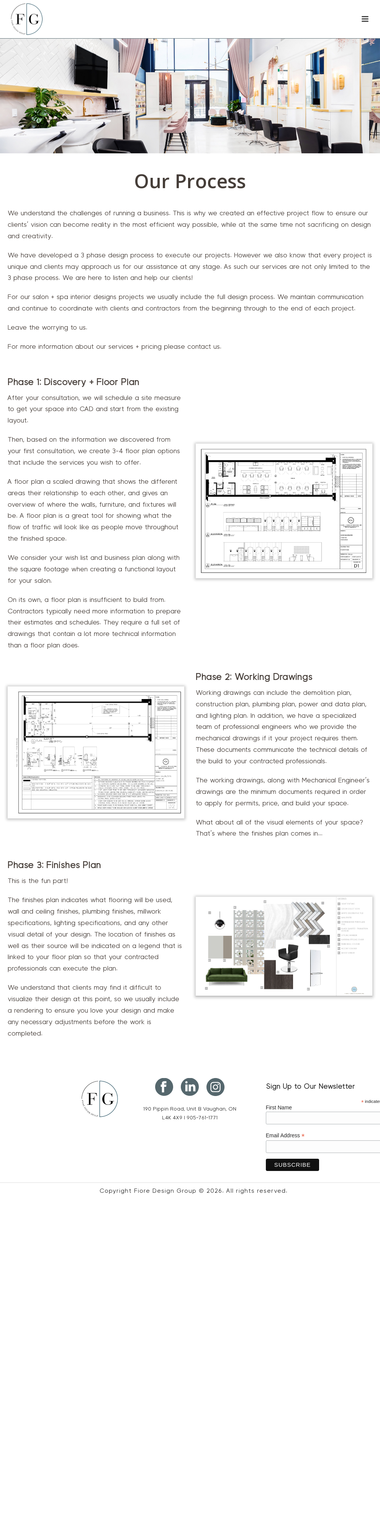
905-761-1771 (202, 1117)
